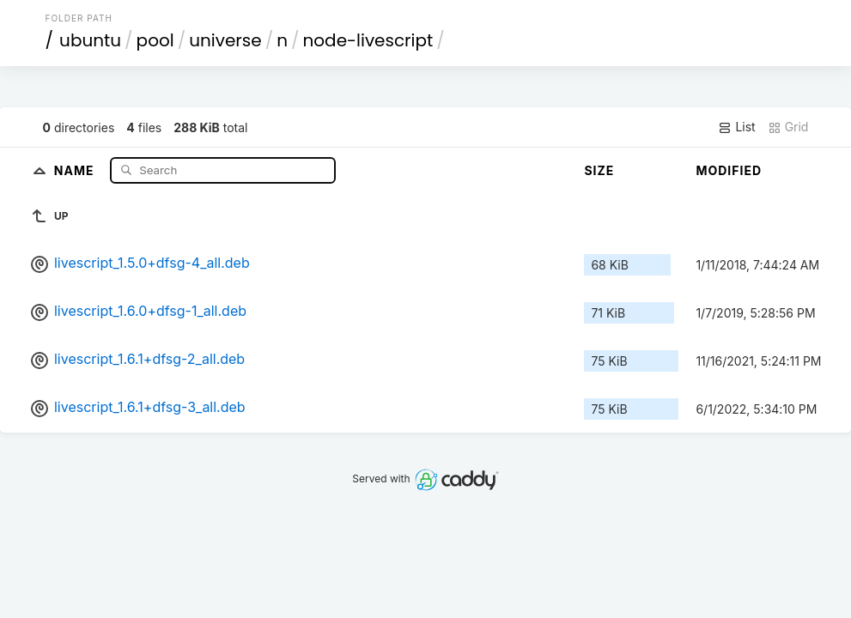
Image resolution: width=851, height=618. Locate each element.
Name (76, 169)
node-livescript (368, 40)
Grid (788, 127)
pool (155, 40)
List (736, 127)
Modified (729, 170)
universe (225, 40)
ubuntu (90, 40)
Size (599, 170)
